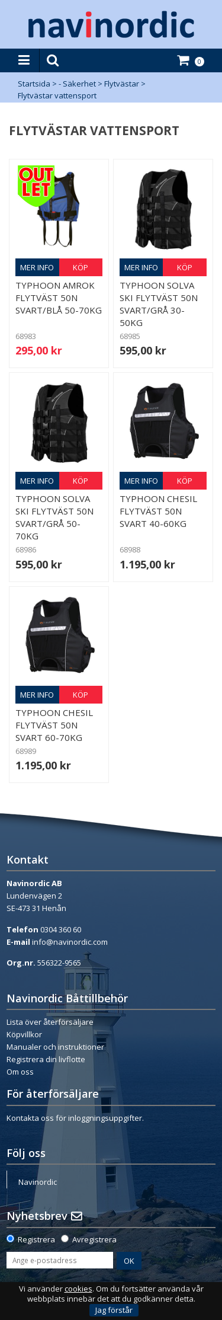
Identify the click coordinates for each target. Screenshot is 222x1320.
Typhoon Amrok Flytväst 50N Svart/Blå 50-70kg (58, 297)
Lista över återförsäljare (50, 1022)
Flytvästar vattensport (57, 95)
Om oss (20, 1071)
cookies (78, 1289)
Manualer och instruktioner (55, 1046)
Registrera (36, 1239)
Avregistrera (94, 1239)
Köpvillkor (24, 1034)
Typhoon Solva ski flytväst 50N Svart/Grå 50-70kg (54, 517)
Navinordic (37, 1182)
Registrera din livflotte (46, 1059)
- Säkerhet (77, 83)
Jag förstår (114, 1310)
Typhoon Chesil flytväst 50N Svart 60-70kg (54, 725)
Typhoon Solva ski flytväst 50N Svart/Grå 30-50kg (159, 303)
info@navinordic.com (70, 942)
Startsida (34, 83)
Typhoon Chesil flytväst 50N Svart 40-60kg (158, 511)
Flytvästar (121, 83)
